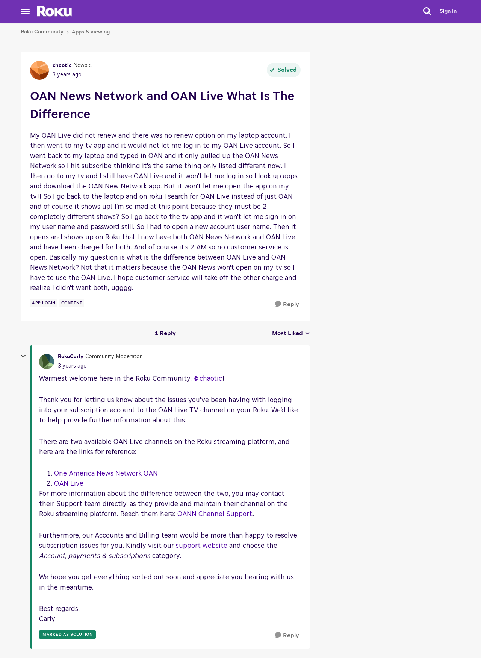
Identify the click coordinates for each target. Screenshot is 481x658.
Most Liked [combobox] (291, 334)
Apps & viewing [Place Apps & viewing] (91, 32)
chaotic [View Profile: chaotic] (62, 65)
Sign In (448, 11)
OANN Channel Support (214, 514)
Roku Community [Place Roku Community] (42, 32)
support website (201, 546)
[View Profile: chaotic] (39, 70)
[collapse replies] (23, 356)
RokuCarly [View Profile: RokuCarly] (70, 356)
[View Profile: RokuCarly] (46, 361)
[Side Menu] (25, 11)
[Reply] (287, 304)
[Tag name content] (72, 303)
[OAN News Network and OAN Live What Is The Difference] (72, 366)
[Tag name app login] (43, 303)
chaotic (211, 378)
